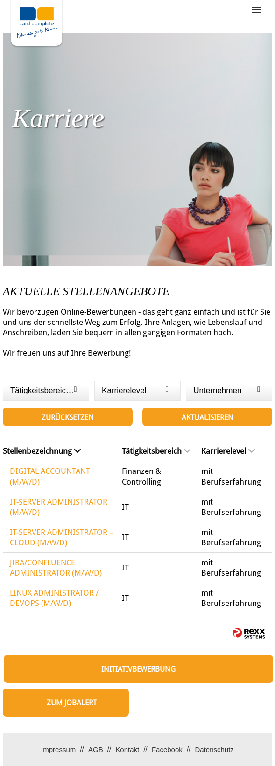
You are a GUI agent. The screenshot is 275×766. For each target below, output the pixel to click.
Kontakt (127, 749)
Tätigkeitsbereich (156, 451)
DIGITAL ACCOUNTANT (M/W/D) (50, 476)
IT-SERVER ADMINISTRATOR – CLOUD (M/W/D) (61, 537)
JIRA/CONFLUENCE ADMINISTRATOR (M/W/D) (56, 567)
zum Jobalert (72, 702)
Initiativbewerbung (138, 669)
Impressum (58, 749)
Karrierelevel (228, 451)
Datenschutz (214, 749)
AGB (95, 749)
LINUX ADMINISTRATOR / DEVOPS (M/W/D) (54, 598)
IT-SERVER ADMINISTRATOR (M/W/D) (58, 507)
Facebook (167, 749)
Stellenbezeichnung (42, 451)
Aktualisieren (207, 417)
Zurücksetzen (68, 417)
